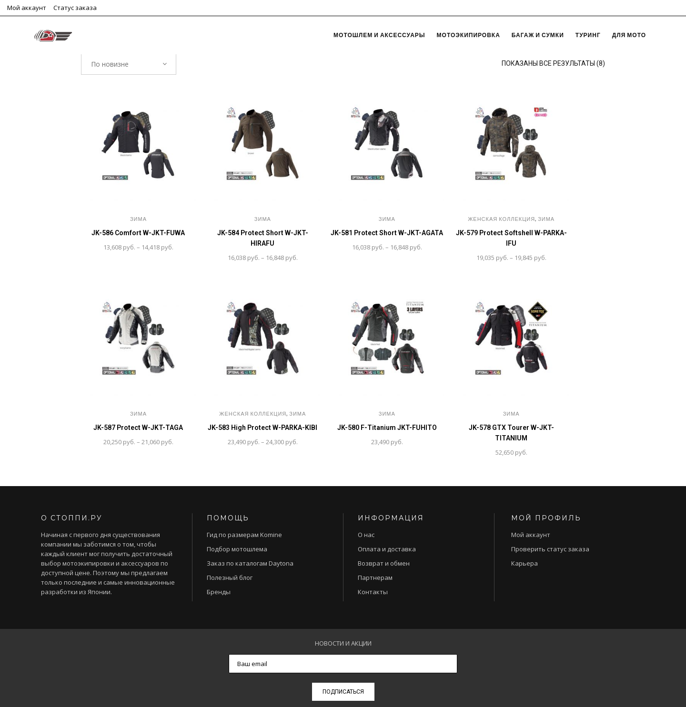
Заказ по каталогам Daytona (250, 563)
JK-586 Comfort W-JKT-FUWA (138, 233)
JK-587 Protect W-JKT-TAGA (138, 427)
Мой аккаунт (26, 7)
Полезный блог (229, 577)
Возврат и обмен (384, 563)
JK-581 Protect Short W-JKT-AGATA (387, 233)
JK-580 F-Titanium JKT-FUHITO (387, 427)
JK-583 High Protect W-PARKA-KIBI (262, 427)
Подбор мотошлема (237, 549)
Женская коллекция (501, 219)
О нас (366, 534)
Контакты (373, 592)
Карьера (524, 563)
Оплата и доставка (387, 549)
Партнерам (375, 577)
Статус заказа (75, 7)
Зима (138, 219)
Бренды (219, 592)
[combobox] (128, 64)
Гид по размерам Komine (244, 534)
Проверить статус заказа (550, 549)
